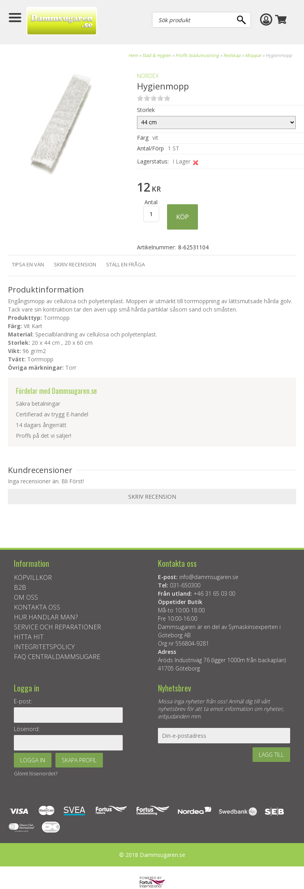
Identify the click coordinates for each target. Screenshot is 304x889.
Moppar (253, 55)
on (140, 98)
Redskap (232, 55)
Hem (133, 55)
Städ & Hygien (156, 55)
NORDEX (148, 76)
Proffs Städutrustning (197, 55)
